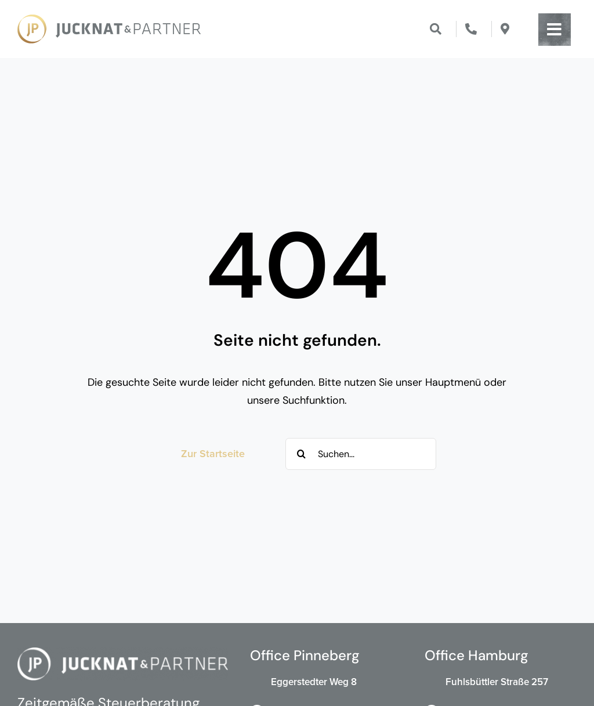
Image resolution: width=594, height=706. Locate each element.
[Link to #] (435, 29)
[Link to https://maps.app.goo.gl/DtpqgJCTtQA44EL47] (505, 29)
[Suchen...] (360, 454)
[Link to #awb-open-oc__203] (554, 29)
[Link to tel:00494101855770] (471, 29)
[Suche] (301, 454)
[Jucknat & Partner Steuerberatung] (109, 20)
